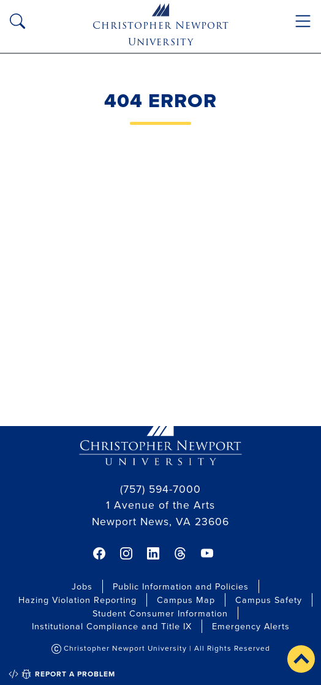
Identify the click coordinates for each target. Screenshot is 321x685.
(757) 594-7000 (160, 488)
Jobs (82, 586)
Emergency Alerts (251, 625)
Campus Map (186, 599)
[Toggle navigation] (303, 21)
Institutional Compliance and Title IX (112, 625)
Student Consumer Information (160, 613)
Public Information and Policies (181, 586)
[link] (99, 553)
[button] (301, 659)
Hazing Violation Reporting (77, 599)
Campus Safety (268, 599)
